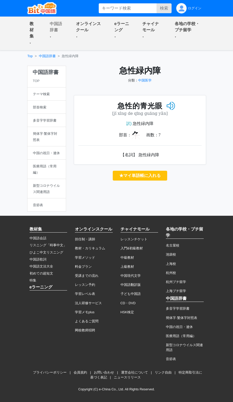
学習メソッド (85, 257)
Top (30, 56)
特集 (33, 280)
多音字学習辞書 (177, 308)
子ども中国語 (131, 294)
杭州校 (171, 273)
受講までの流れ (86, 276)
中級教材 (127, 257)
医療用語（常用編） (181, 336)
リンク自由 (163, 372)
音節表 (171, 359)
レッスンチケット (134, 239)
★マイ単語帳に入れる (140, 175)
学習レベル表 (85, 294)
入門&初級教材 (132, 248)
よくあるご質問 (86, 321)
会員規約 (80, 372)
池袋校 (171, 254)
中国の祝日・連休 (179, 327)
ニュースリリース (127, 377)
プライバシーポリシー (50, 372)
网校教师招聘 (85, 330)
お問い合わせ (104, 372)
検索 (164, 8)
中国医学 (145, 80)
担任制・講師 (85, 239)
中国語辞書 (47, 56)
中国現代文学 (131, 276)
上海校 (171, 264)
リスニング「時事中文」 (48, 245)
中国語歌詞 (38, 259)
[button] (33, 33)
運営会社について (134, 372)
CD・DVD (128, 303)
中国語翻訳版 (131, 285)
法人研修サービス (88, 303)
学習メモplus (84, 312)
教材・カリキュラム (90, 248)
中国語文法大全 (41, 266)
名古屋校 (172, 245)
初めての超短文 (41, 273)
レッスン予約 (85, 285)
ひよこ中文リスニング (46, 252)
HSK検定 (127, 312)
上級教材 (127, 267)
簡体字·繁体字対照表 (181, 318)
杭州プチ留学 (176, 282)
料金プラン (83, 267)
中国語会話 (38, 238)
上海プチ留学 (176, 291)
